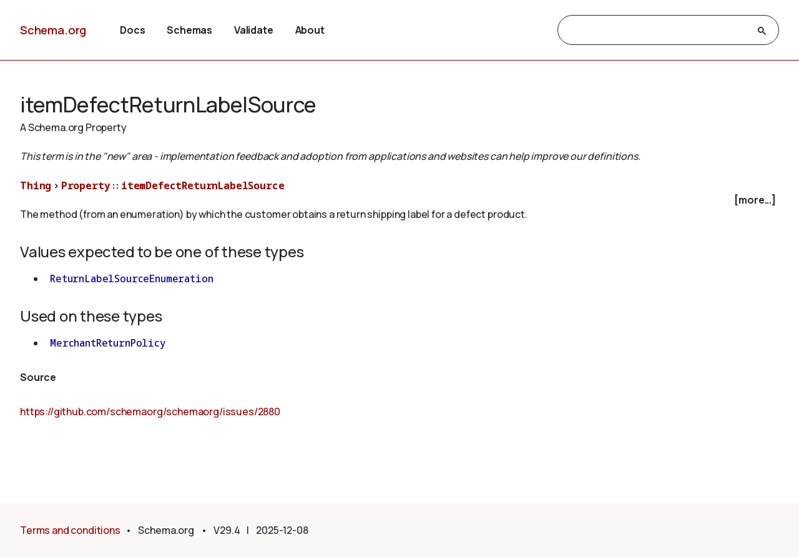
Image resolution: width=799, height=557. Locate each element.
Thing (35, 185)
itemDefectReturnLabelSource (203, 185)
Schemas (189, 30)
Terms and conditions (70, 530)
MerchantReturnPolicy (108, 343)
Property (85, 185)
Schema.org (53, 29)
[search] (657, 30)
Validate (253, 30)
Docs (132, 30)
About (310, 30)
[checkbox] (399, 200)
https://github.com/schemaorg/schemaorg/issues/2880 (150, 411)
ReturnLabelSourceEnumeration (131, 278)
